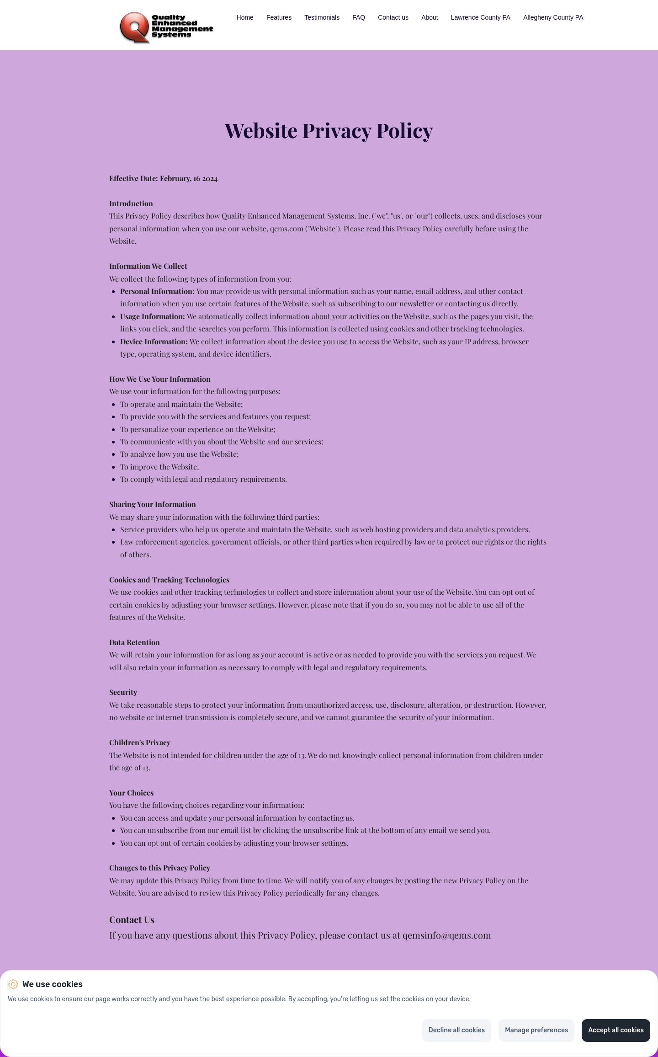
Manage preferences (536, 1030)
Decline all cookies (457, 1030)
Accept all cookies (616, 1030)
